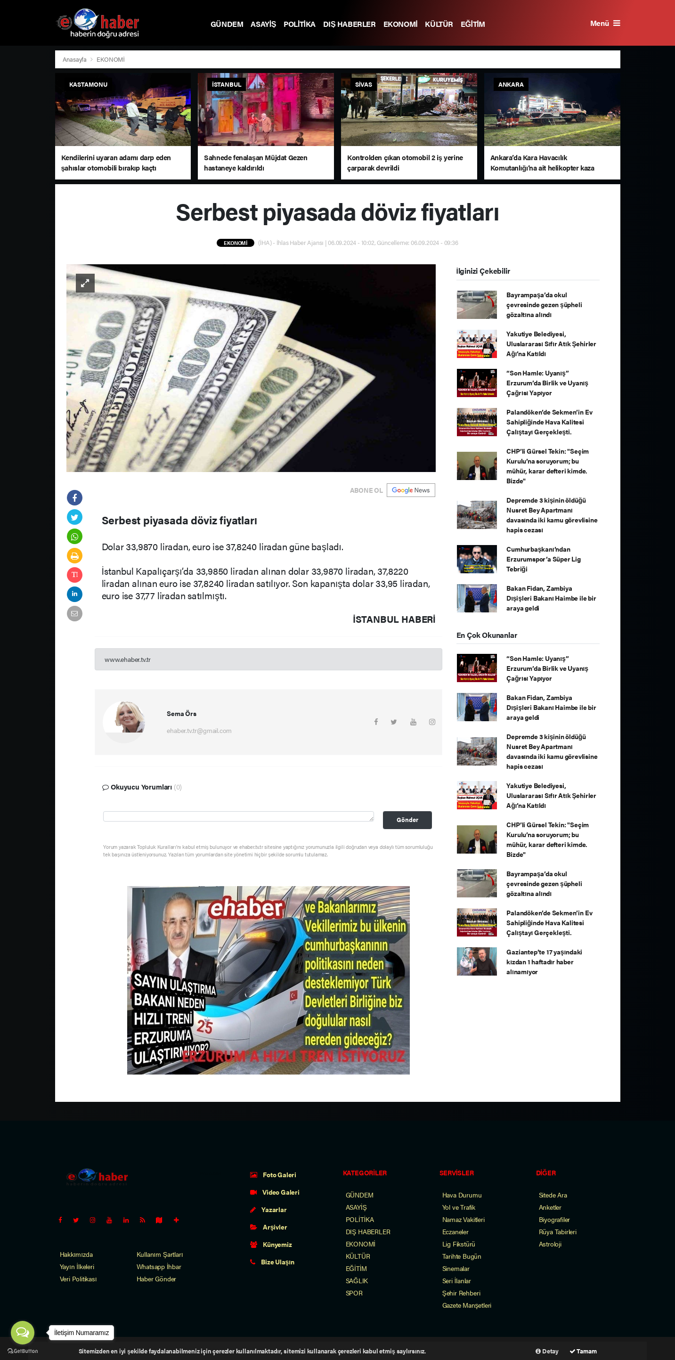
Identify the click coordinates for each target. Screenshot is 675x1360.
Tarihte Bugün (462, 1256)
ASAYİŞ (263, 23)
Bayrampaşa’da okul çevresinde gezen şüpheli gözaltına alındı (544, 304)
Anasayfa (75, 59)
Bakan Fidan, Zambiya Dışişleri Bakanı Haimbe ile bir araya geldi (551, 597)
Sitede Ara (553, 1194)
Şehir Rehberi (461, 1292)
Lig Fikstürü (459, 1243)
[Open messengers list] (22, 1332)
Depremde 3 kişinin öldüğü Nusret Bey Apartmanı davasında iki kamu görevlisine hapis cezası (551, 514)
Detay (547, 1350)
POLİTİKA (300, 23)
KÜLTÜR (439, 23)
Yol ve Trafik (459, 1207)
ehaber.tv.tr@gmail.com (199, 730)
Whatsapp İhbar (159, 1266)
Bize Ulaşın (272, 1261)
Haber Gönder (157, 1278)
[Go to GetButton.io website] (23, 1350)
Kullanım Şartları (160, 1254)
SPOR (354, 1292)
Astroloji (550, 1243)
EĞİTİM (473, 23)
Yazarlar (268, 1209)
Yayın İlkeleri (77, 1266)
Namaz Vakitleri (463, 1219)
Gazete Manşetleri (467, 1305)
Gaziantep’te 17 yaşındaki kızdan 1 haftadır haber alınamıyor (544, 961)
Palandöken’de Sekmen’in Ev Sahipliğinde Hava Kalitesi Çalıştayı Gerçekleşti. (549, 421)
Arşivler (268, 1226)
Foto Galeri (273, 1174)
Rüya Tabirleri (558, 1231)
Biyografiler (554, 1219)
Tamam (583, 1350)
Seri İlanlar (457, 1280)
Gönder (407, 819)
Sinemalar (456, 1268)
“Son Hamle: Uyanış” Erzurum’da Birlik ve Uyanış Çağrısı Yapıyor (547, 382)
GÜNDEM (227, 23)
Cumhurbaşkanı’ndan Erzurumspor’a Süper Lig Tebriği (543, 558)
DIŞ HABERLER (349, 23)
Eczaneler (455, 1231)
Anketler (550, 1207)
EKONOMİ (400, 23)
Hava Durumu (462, 1194)
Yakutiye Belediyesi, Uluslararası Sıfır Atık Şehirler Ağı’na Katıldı (551, 343)
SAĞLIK (357, 1280)
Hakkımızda (76, 1254)
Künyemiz (271, 1244)
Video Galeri (275, 1192)
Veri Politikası (78, 1278)
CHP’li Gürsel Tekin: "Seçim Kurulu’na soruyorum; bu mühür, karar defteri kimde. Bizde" (547, 465)
